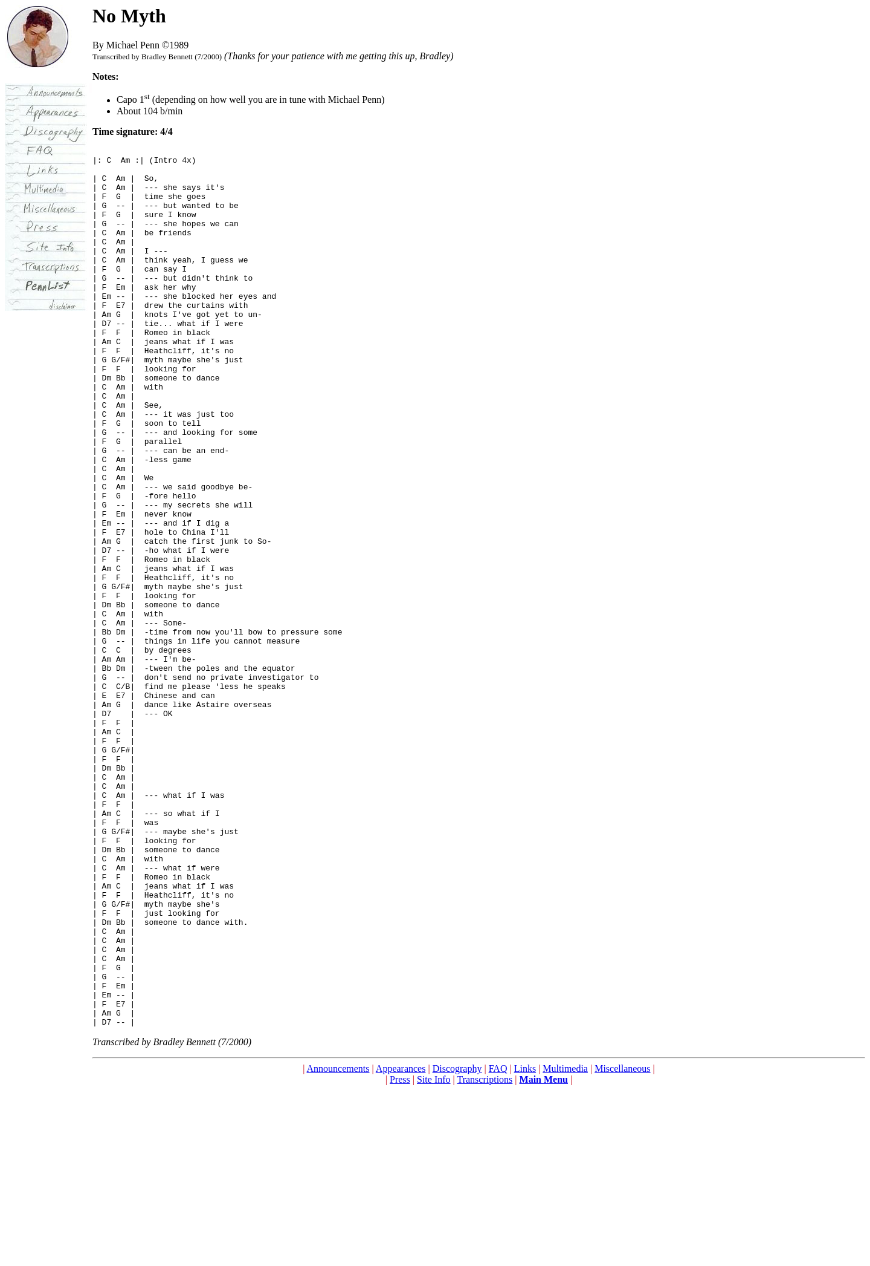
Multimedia (565, 1244)
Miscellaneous (622, 1244)
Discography (457, 1244)
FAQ (498, 1244)
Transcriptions (484, 1255)
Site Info (434, 1255)
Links (525, 1244)
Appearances (401, 1244)
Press (400, 1255)
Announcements (338, 1244)
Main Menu (544, 1255)
